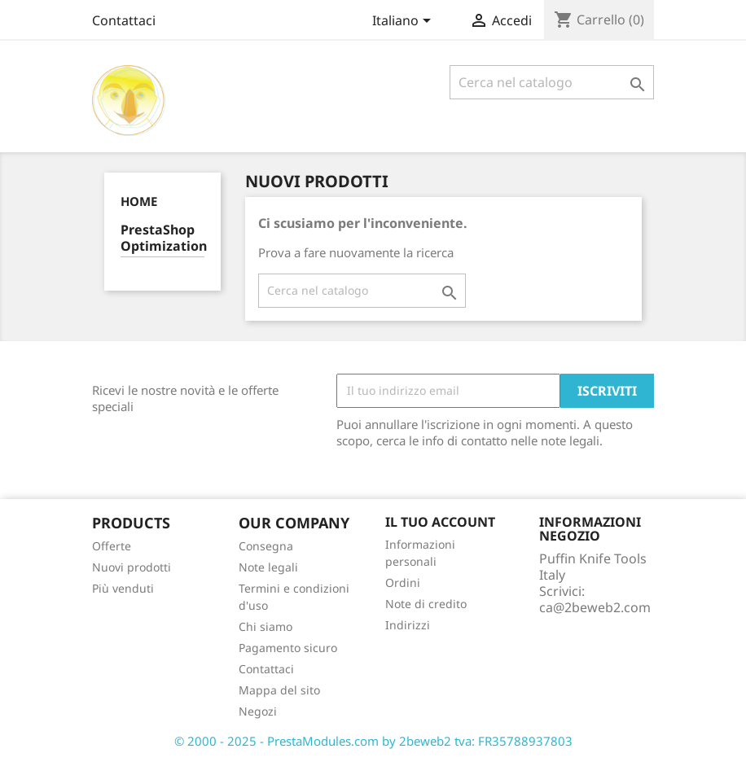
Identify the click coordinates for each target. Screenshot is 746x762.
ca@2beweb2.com (595, 607)
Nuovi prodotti (131, 567)
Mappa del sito (279, 690)
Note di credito (426, 603)
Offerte (111, 546)
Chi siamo (265, 626)
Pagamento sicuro (288, 647)
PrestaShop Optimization (162, 238)
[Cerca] (552, 82)
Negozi (258, 711)
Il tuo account (440, 522)
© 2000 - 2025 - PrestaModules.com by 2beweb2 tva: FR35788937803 (373, 741)
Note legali (268, 567)
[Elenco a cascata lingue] (404, 22)
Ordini (402, 582)
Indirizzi (407, 625)
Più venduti (123, 588)
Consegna (266, 546)
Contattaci (124, 20)
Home (139, 201)
